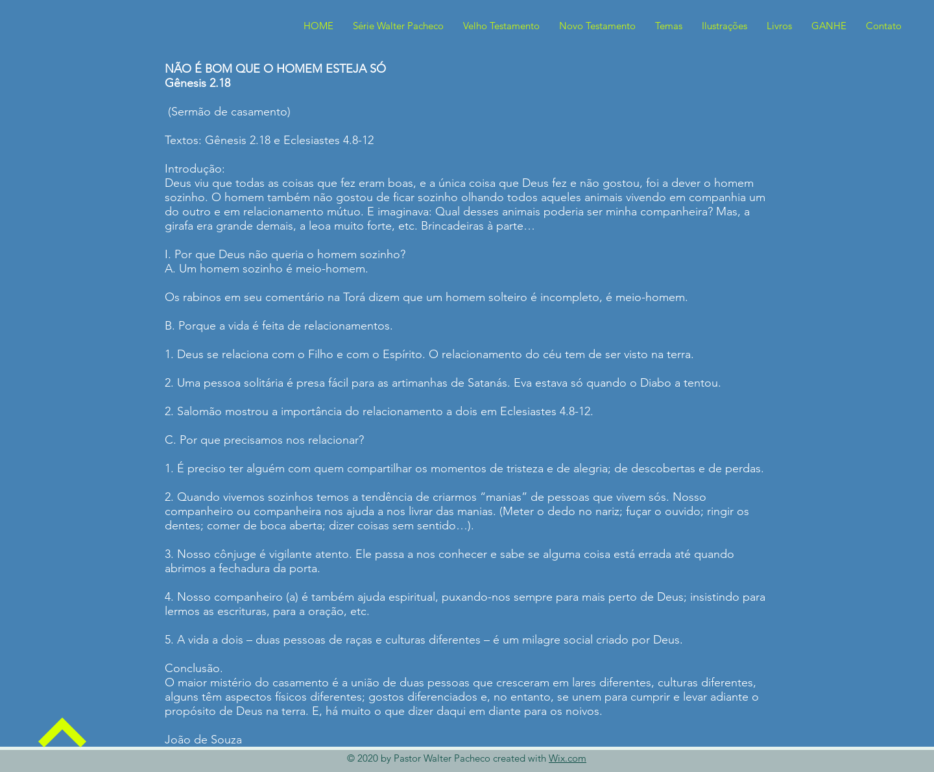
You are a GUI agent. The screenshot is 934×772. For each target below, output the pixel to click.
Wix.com (567, 758)
